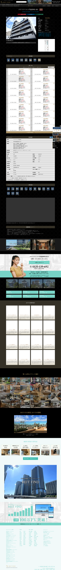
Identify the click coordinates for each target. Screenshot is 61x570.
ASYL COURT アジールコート (10, 560)
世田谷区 (24, 537)
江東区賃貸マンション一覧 (9, 4)
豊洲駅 (35, 535)
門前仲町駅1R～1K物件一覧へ (26, 292)
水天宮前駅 (30, 541)
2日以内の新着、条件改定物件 (47, 537)
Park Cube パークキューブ (10, 537)
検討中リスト (45, 539)
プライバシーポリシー (46, 540)
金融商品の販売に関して (47, 541)
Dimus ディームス (8, 544)
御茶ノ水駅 (35, 544)
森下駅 (19, 148)
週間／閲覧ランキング (46, 532)
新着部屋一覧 (45, 535)
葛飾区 (24, 544)
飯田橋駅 (35, 537)
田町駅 (30, 537)
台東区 (24, 536)
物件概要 (48, 5)
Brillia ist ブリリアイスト (9, 545)
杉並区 (24, 541)
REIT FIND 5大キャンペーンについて (48, 531)
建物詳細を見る (10, 137)
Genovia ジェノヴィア (9, 553)
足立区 (21, 544)
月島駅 (30, 545)
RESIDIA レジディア (9, 532)
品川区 (21, 535)
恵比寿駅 (35, 532)
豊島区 (24, 539)
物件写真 (44, 5)
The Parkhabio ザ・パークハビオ (11, 535)
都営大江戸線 (15, 144)
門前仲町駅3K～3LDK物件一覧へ (43, 296)
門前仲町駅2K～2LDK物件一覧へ (43, 292)
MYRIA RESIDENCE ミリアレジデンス (11, 549)
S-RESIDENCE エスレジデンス (10, 552)
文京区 (21, 536)
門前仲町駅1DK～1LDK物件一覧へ (27, 296)
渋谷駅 (35, 531)
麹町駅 (35, 540)
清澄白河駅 (20, 147)
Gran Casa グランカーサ (9, 557)
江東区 (17, 141)
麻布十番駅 (30, 531)
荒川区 (24, 540)
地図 (52, 5)
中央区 (24, 531)
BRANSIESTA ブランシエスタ (10, 558)
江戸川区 (21, 545)
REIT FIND (3, 4)
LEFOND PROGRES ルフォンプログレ (11, 540)
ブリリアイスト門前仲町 (17, 4)
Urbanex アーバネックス (9, 539)
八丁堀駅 (30, 544)
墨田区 (21, 537)
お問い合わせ (38, 262)
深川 (18, 141)
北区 (20, 540)
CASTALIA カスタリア (9, 541)
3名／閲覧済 (31, 5)
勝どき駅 (30, 539)
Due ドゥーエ (8, 548)
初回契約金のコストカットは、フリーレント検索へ (30, 524)
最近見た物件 (54, 131)
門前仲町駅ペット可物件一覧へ (10, 296)
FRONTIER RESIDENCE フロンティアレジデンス (12, 562)
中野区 (21, 541)
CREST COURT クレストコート (10, 556)
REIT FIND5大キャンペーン (30, 458)
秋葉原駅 (35, 545)
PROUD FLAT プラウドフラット (10, 536)
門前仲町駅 (21, 143)
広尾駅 (30, 535)
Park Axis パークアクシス (10, 531)
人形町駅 (30, 540)
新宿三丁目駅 (36, 536)
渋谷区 (21, 532)
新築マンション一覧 (46, 536)
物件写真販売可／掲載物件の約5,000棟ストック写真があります (22, 42)
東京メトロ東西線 (16, 143)
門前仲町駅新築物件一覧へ (9, 292)
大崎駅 (35, 541)
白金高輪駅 (30, 536)
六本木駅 (30, 532)
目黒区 (24, 535)
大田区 (21, 539)
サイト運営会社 (46, 276)
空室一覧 (56, 5)
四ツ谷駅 (35, 539)
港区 (20, 531)
